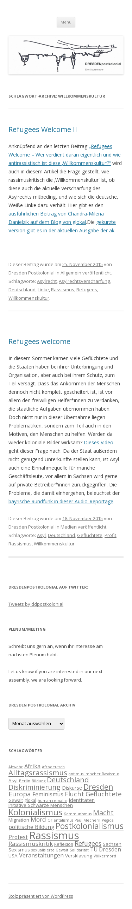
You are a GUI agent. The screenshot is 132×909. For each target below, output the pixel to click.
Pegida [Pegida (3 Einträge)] (108, 820)
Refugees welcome (39, 341)
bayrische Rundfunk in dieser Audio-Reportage (60, 501)
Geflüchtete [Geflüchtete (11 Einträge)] (103, 793)
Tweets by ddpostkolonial (35, 604)
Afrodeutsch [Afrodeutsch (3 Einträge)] (53, 766)
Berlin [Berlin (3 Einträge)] (24, 780)
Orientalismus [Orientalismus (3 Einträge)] (60, 820)
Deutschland (22, 289)
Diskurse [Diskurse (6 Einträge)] (72, 787)
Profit (110, 535)
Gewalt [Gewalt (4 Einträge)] (15, 800)
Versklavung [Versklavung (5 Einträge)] (78, 855)
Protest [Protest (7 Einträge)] (18, 837)
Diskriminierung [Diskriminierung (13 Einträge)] (34, 787)
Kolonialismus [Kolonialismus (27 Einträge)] (35, 812)
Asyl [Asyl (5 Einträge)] (13, 780)
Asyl (41, 535)
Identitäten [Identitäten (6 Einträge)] (82, 799)
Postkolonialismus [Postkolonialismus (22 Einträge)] (90, 826)
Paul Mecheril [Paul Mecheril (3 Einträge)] (87, 820)
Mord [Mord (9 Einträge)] (38, 819)
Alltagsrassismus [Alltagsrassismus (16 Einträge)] (37, 772)
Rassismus (62, 289)
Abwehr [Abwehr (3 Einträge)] (15, 766)
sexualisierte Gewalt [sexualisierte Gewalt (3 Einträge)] (49, 850)
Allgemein (71, 273)
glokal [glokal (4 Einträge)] (30, 800)
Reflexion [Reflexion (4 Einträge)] (63, 844)
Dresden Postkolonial (31, 273)
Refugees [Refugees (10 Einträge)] (88, 843)
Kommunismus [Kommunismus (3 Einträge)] (78, 813)
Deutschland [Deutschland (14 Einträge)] (68, 779)
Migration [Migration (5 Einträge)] (18, 820)
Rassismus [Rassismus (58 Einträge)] (54, 835)
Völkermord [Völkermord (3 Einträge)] (105, 856)
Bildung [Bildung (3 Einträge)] (38, 780)
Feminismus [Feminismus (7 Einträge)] (47, 794)
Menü (66, 22)
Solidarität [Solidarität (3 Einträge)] (79, 850)
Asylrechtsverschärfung (84, 281)
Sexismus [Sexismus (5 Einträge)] (19, 850)
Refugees (86, 289)
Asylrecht (47, 281)
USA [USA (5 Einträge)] (13, 855)
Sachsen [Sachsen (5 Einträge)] (112, 844)
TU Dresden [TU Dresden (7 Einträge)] (105, 849)
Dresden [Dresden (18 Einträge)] (98, 787)
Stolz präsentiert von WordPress (40, 896)
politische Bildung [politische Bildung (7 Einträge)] (31, 827)
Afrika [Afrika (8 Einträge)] (32, 766)
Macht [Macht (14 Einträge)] (103, 812)
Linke (43, 289)
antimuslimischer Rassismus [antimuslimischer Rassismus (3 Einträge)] (94, 773)
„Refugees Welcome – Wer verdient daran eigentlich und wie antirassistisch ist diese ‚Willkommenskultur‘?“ (64, 154)
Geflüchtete (89, 535)
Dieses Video (98, 442)
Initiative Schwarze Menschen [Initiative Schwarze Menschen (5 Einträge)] (40, 805)
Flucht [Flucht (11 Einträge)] (74, 793)
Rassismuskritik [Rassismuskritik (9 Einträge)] (30, 844)
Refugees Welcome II (42, 129)
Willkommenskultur (28, 298)
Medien (69, 527)
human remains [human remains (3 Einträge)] (52, 800)
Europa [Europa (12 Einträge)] (19, 793)
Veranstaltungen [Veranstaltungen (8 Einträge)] (41, 855)
